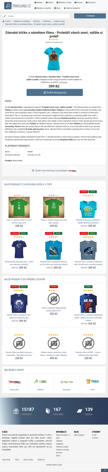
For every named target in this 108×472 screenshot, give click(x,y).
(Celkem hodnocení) (54, 42)
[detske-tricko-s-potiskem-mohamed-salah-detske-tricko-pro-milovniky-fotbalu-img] (88, 302)
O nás (94, 435)
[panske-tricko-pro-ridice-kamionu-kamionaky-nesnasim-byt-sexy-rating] (19, 335)
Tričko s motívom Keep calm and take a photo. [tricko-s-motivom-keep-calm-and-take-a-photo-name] (54, 221)
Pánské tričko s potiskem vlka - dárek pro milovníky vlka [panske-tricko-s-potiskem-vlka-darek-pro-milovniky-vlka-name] (19, 316)
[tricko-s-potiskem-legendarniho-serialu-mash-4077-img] (53, 299)
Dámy (57, 8)
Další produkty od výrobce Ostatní (24, 279)
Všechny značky (62, 447)
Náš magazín (79, 435)
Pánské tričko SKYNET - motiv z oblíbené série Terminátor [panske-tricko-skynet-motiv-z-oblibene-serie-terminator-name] (88, 353)
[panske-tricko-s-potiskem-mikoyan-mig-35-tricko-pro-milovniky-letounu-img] (88, 249)
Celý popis (63, 82)
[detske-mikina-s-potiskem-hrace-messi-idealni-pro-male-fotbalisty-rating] (53, 335)
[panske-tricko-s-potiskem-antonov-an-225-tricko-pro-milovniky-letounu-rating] (53, 237)
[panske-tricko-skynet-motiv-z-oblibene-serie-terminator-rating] (88, 335)
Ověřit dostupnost (54, 92)
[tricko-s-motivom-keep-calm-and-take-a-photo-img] (53, 207)
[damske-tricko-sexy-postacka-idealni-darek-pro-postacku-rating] (88, 195)
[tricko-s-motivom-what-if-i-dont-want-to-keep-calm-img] (19, 207)
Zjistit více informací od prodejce (54, 171)
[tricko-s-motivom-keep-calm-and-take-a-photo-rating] (53, 195)
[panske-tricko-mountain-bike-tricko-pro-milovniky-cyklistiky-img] (19, 249)
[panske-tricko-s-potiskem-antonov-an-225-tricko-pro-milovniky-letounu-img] (53, 249)
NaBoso (41, 459)
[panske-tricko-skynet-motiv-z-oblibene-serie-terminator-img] (88, 343)
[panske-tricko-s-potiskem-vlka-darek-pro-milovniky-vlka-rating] (19, 290)
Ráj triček (6, 459)
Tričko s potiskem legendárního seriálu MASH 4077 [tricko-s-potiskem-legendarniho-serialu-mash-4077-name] (53, 309)
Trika (17, 459)
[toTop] (104, 470)
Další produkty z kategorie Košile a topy (28, 184)
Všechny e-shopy (62, 450)
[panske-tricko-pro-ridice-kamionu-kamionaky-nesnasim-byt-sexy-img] (19, 343)
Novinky (78, 3)
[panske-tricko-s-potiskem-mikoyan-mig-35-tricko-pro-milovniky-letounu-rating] (88, 237)
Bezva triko (17, 161)
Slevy (58, 456)
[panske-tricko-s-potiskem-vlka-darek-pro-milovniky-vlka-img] (19, 302)
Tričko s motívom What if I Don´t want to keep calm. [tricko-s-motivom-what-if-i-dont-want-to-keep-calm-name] (19, 221)
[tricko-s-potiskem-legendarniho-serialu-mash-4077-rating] (53, 290)
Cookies (95, 438)
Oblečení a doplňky (42, 8)
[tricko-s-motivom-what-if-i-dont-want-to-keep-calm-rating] (19, 195)
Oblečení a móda (64, 3)
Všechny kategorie (72, 8)
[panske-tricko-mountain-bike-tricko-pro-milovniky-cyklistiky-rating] (19, 237)
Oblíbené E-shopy (14, 369)
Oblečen (38, 3)
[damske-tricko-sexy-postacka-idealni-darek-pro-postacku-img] (88, 207)
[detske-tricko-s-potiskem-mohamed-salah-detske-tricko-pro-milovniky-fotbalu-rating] (88, 290)
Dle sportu (91, 3)
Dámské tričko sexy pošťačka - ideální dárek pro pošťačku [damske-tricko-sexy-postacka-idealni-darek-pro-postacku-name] (88, 221)
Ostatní (50, 3)
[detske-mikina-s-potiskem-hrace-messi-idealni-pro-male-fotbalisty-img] (53, 343)
